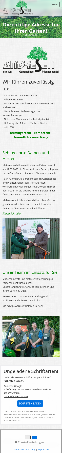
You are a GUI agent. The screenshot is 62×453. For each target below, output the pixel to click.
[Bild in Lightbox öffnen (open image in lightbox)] (31, 60)
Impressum (32, 441)
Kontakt (19, 441)
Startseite (7, 441)
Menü (55, 4)
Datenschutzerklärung (16, 396)
